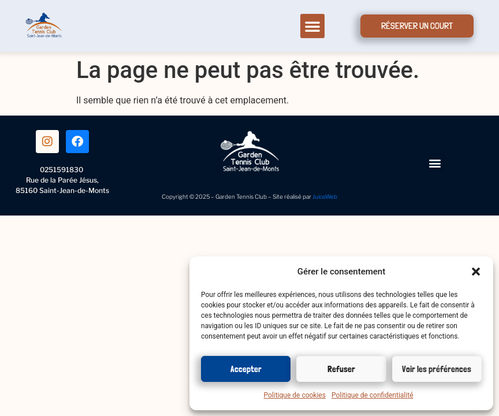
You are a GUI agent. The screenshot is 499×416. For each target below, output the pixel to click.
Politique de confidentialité (373, 395)
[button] (476, 271)
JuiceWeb (324, 196)
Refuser (341, 369)
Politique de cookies (295, 395)
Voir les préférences (436, 369)
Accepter (246, 369)
